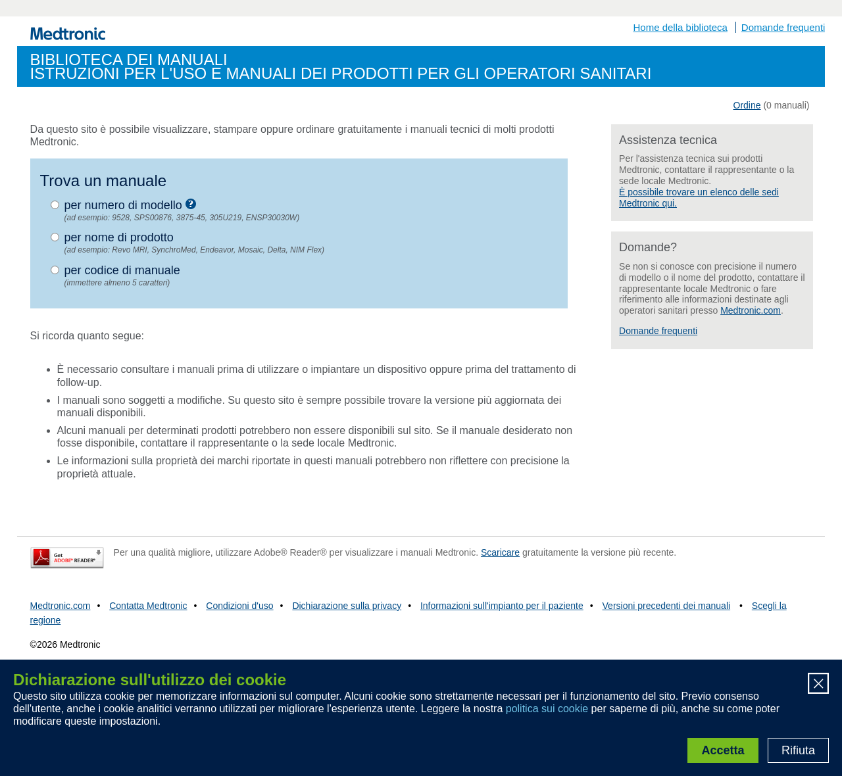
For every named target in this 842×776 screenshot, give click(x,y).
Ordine (747, 105)
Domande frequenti (783, 27)
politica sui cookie (547, 708)
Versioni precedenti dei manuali (667, 605)
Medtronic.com (750, 310)
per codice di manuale (122, 270)
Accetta (722, 750)
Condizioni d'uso (239, 605)
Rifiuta (798, 750)
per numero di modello (130, 205)
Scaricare (500, 552)
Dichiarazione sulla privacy (346, 605)
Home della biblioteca (680, 27)
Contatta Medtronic (148, 605)
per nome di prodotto (119, 237)
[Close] (818, 685)
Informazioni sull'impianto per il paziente (501, 605)
